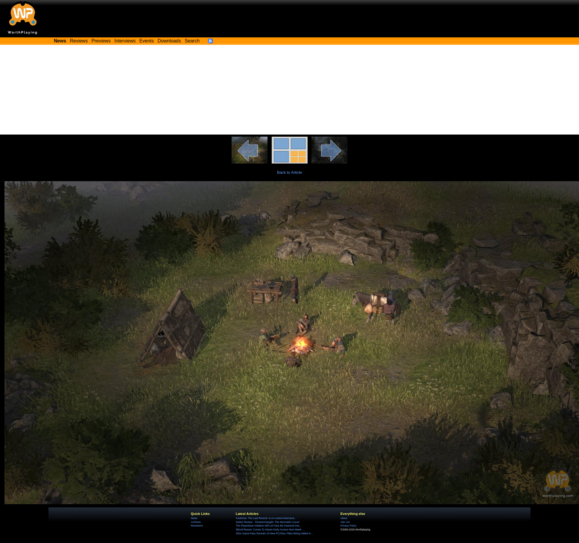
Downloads (169, 40)
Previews (101, 40)
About (344, 518)
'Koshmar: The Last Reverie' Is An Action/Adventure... (266, 518)
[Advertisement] (289, 90)
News (194, 518)
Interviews (125, 40)
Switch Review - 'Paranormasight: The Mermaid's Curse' (268, 522)
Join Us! (345, 522)
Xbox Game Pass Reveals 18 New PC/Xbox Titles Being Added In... (274, 533)
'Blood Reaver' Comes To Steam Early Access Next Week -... (270, 529)
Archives (196, 522)
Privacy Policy (348, 525)
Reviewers (197, 525)
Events (146, 40)
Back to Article (289, 172)
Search (192, 40)
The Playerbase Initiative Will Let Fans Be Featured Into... (268, 525)
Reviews (79, 40)
